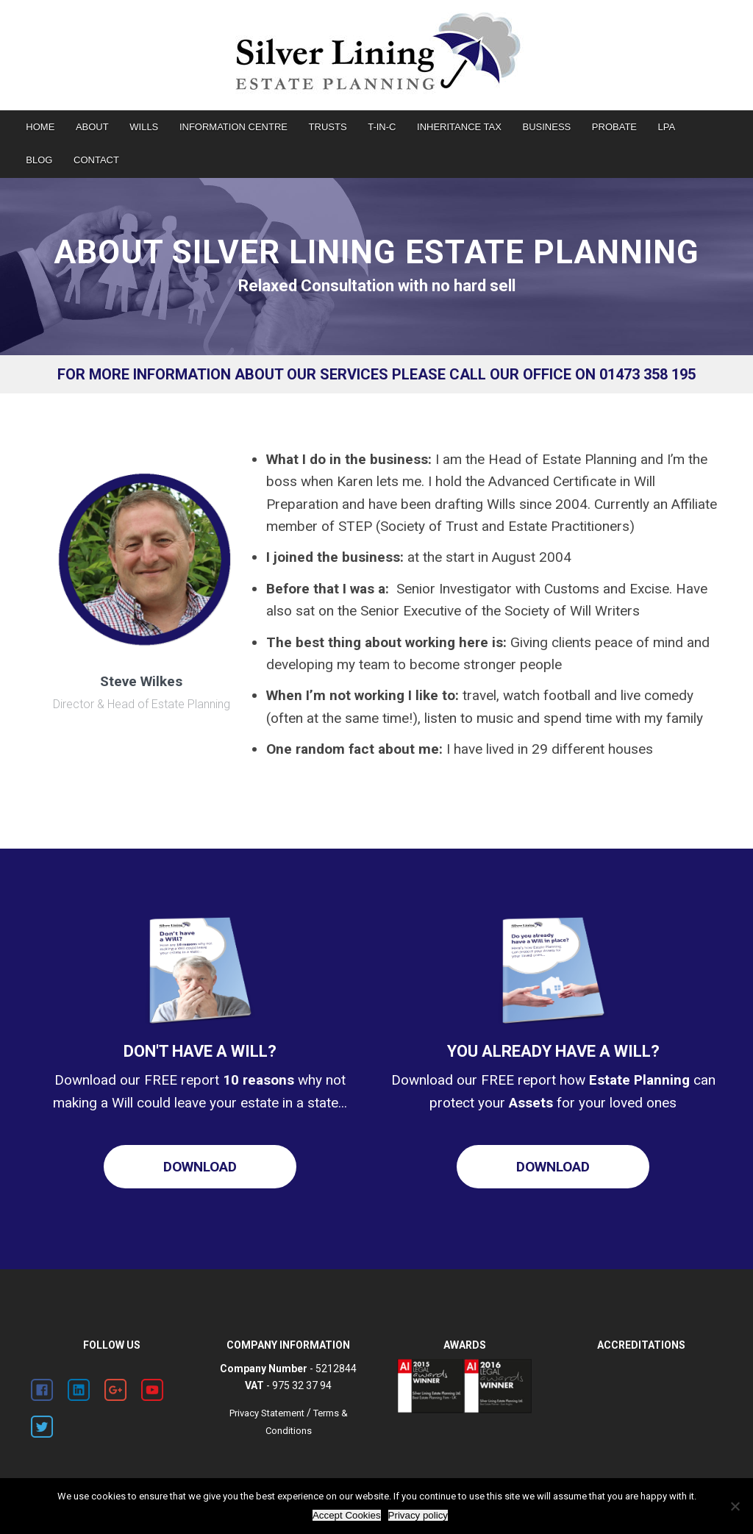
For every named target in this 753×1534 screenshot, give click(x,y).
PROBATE (614, 126)
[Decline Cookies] (734, 1506)
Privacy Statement (266, 1413)
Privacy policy (418, 1515)
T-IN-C (382, 126)
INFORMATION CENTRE (233, 126)
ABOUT (92, 126)
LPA (667, 126)
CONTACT (96, 159)
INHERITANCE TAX (459, 126)
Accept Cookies (347, 1515)
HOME (40, 126)
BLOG (39, 159)
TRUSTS (328, 126)
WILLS (143, 126)
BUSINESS (547, 126)
